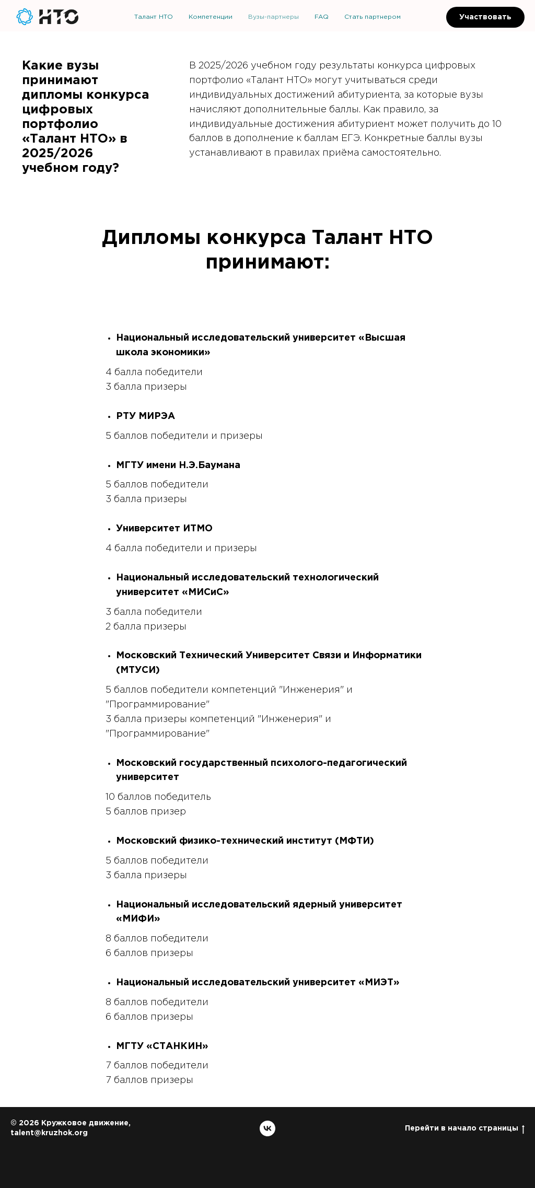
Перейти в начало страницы (465, 1129)
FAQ (322, 17)
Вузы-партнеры (273, 17)
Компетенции (210, 17)
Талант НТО (153, 17)
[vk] (267, 1128)
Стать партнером (372, 17)
